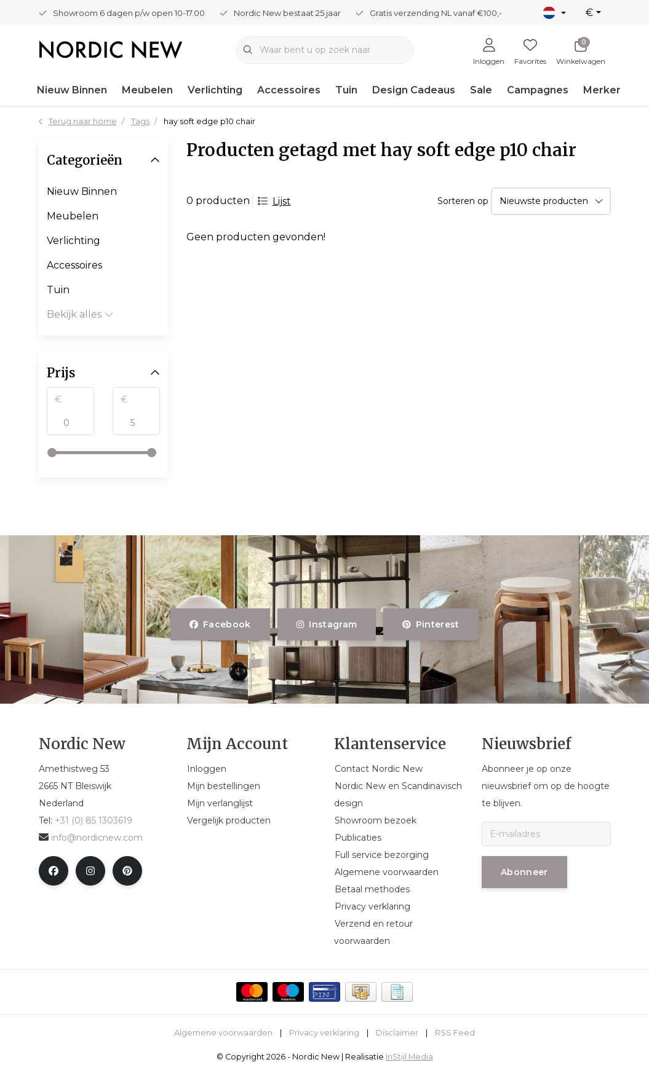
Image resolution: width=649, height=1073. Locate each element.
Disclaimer (397, 1032)
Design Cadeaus (413, 90)
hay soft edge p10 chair (209, 121)
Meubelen (147, 90)
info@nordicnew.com (91, 837)
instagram (327, 624)
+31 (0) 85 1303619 (93, 820)
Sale (481, 90)
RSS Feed (455, 1032)
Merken (603, 90)
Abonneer (524, 872)
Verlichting (215, 90)
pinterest (431, 624)
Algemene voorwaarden (223, 1032)
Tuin (346, 90)
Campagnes (537, 90)
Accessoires (289, 90)
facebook (220, 624)
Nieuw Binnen (72, 90)
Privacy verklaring (324, 1032)
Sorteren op (462, 200)
